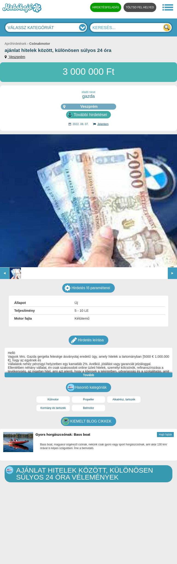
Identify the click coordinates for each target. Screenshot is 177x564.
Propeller (88, 399)
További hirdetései (90, 114)
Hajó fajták (165, 434)
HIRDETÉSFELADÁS (105, 7)
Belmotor (88, 408)
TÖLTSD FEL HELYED (140, 7)
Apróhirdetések (15, 43)
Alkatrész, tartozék (123, 399)
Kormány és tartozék (53, 408)
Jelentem (103, 124)
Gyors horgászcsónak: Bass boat (62, 434)
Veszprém (16, 57)
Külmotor (53, 399)
